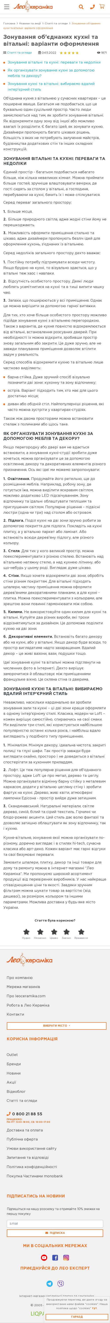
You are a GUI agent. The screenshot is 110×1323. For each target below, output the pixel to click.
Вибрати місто (55, 1026)
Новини (14, 1073)
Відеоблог (16, 1091)
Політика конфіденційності (32, 1167)
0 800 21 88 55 (24, 1114)
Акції (11, 1082)
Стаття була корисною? (55, 920)
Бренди (14, 1064)
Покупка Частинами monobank (35, 1176)
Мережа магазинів (23, 987)
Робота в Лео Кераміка (28, 1005)
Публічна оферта (22, 1139)
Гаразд (77, 1317)
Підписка (55, 1233)
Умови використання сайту (31, 1148)
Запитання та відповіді (28, 1157)
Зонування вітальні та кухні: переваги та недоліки (54, 62)
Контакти (15, 1014)
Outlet (12, 1055)
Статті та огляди (19, 53)
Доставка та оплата (25, 1130)
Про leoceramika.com (26, 996)
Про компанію (20, 978)
